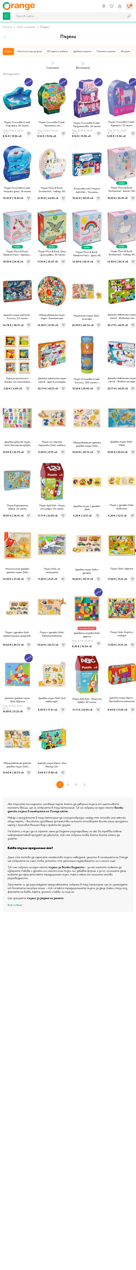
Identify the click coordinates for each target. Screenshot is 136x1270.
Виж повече (15, 905)
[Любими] (112, 6)
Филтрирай (83, 65)
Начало (7, 27)
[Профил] (120, 6)
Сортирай (52, 65)
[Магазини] (104, 6)
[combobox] (68, 16)
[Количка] (129, 6)
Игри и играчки (26, 27)
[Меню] (6, 16)
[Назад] (5, 37)
